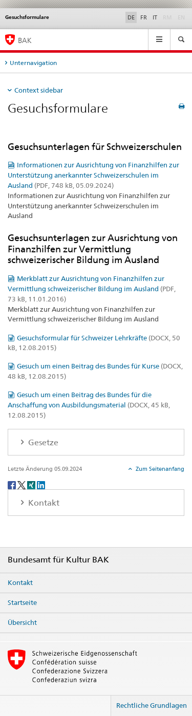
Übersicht (22, 622)
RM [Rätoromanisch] (168, 17)
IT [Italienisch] (155, 17)
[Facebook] (12, 484)
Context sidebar (38, 90)
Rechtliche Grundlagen (151, 705)
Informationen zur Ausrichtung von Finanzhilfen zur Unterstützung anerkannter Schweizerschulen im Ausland (93, 175)
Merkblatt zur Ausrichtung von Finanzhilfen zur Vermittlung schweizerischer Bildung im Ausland (92, 288)
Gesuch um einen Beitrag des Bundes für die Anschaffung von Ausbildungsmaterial (89, 404)
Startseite (22, 602)
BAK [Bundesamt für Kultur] (25, 40)
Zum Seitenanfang (159, 468)
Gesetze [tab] (42, 442)
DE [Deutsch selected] (131, 17)
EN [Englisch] (182, 17)
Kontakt (20, 582)
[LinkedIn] (41, 484)
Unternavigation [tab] (33, 63)
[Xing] (32, 484)
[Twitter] (22, 484)
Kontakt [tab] (42, 503)
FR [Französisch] (143, 17)
